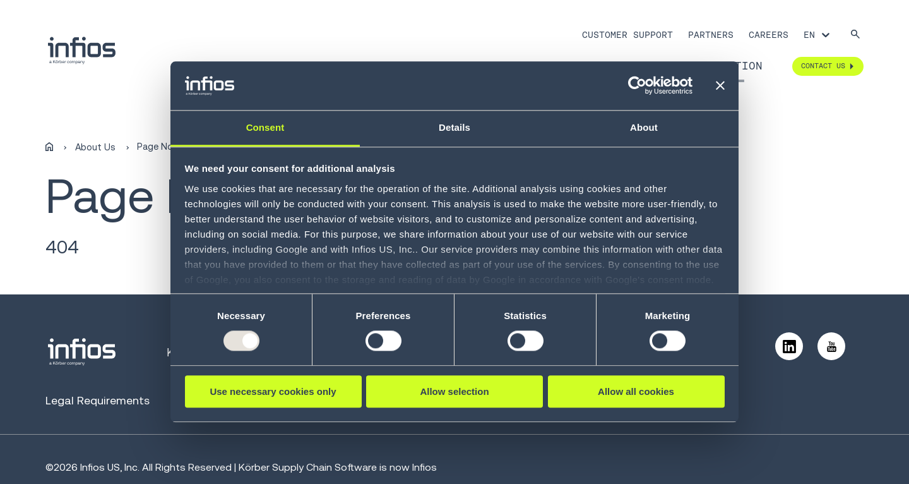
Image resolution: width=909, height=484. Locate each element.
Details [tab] (454, 127)
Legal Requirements (97, 400)
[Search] (855, 35)
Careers (768, 34)
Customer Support (627, 34)
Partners (711, 34)
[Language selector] (818, 34)
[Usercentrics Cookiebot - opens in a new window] (637, 85)
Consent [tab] (265, 127)
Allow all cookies (636, 391)
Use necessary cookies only (273, 391)
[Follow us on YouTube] (831, 346)
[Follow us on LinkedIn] (789, 346)
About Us (95, 147)
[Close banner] (720, 86)
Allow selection (454, 391)
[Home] (49, 147)
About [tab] (644, 127)
